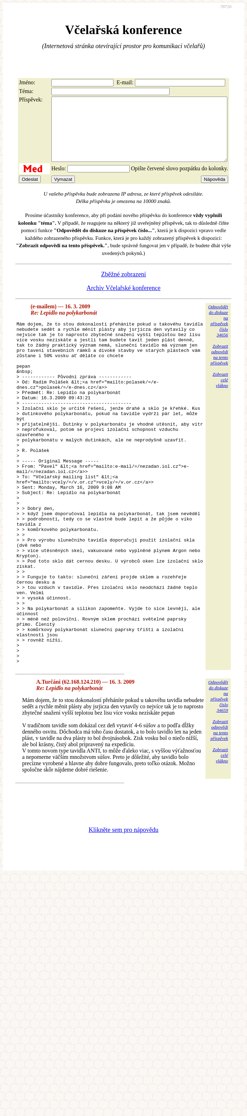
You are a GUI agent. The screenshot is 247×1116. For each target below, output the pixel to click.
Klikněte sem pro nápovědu (123, 910)
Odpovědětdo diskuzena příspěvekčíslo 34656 (218, 333)
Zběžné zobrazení (123, 286)
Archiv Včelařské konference (123, 300)
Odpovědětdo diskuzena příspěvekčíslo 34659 (218, 777)
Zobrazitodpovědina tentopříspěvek (219, 367)
